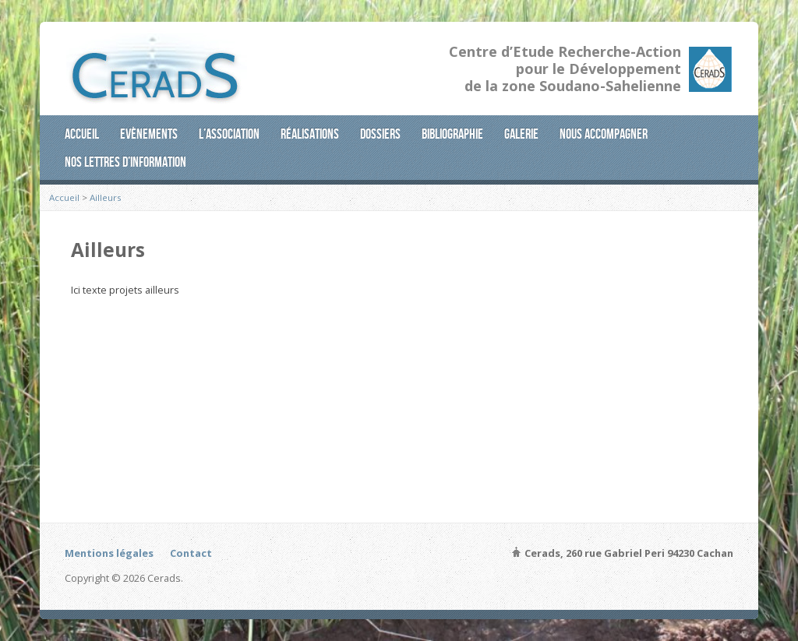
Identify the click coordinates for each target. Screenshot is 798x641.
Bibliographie (452, 134)
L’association (229, 134)
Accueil (82, 134)
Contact (191, 553)
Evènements (149, 134)
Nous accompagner (604, 134)
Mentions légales (109, 553)
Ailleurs (106, 197)
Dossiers (380, 134)
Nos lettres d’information (125, 162)
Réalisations (310, 134)
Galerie (521, 134)
